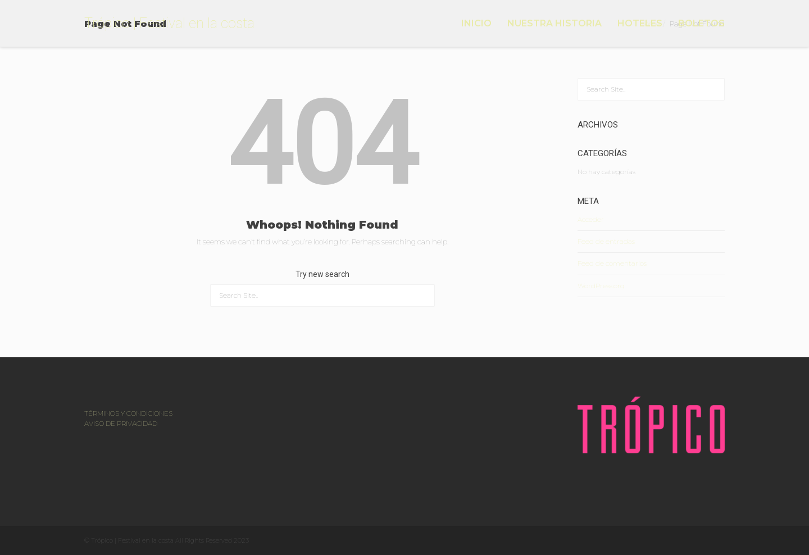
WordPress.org (601, 285)
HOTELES (639, 23)
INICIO (476, 23)
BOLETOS (701, 23)
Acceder (591, 219)
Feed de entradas (606, 241)
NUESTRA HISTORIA (554, 23)
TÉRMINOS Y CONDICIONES (128, 413)
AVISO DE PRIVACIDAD (120, 423)
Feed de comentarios (612, 263)
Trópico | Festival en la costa (169, 23)
